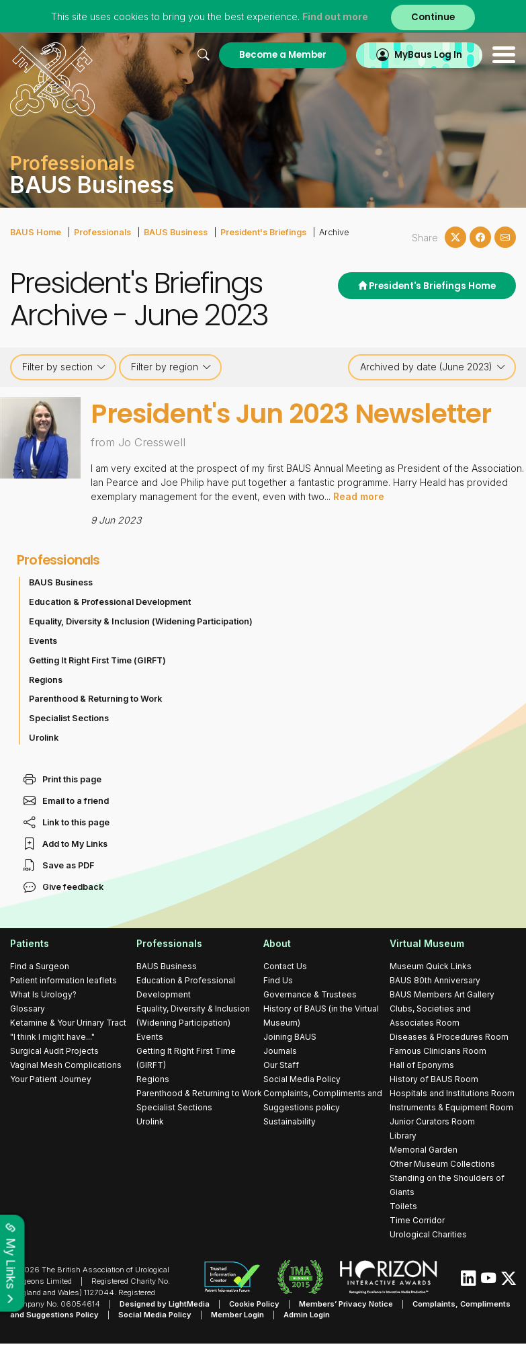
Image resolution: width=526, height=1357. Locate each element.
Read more (358, 495)
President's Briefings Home (427, 286)
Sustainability (289, 1121)
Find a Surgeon (39, 965)
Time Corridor (417, 1220)
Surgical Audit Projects (54, 1050)
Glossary (27, 1008)
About (277, 943)
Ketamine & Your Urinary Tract (68, 1022)
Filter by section (64, 367)
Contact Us (285, 965)
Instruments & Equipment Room (451, 1107)
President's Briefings (263, 232)
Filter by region (171, 367)
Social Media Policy (302, 1078)
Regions (45, 679)
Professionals (102, 232)
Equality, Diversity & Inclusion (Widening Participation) (141, 621)
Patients (29, 943)
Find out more (335, 16)
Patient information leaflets (63, 980)
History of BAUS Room (434, 1078)
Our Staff (281, 1064)
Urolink (43, 737)
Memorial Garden (423, 1149)
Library (403, 1135)
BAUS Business (176, 232)
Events (43, 640)
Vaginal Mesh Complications (66, 1064)
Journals (280, 1050)
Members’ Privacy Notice (346, 1303)
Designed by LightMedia (165, 1303)
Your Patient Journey (50, 1078)
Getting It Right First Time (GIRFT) (97, 660)
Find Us (278, 980)
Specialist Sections (69, 717)
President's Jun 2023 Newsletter (291, 413)
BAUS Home (35, 232)
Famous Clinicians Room (438, 1050)
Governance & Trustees (310, 994)
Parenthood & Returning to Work (95, 699)
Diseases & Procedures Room (449, 1036)
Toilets (403, 1205)
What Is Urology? (43, 994)
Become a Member (282, 54)
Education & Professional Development (110, 601)
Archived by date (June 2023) (433, 367)
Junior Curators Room (432, 1121)
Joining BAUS (289, 1036)
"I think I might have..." (52, 1036)
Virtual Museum (427, 943)
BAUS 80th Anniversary (435, 980)
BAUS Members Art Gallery (442, 994)
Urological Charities (428, 1234)
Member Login (237, 1314)
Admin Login (306, 1314)
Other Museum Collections (442, 1163)
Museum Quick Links (431, 965)
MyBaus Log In (428, 54)
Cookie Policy (254, 1303)
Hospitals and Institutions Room (452, 1092)
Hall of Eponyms (422, 1064)
